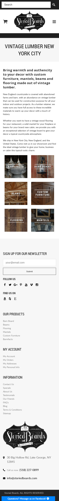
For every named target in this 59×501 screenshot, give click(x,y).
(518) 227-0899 (29, 470)
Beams (6, 324)
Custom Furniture (11, 335)
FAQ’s (6, 402)
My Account (9, 356)
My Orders (8, 359)
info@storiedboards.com (22, 478)
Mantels (7, 331)
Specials (7, 387)
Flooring (7, 328)
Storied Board (29, 21)
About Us (7, 391)
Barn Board (8, 320)
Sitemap (7, 413)
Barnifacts (8, 339)
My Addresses (10, 363)
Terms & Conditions (12, 409)
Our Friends (8, 398)
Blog (5, 406)
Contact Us (8, 384)
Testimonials (9, 395)
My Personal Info (11, 367)
